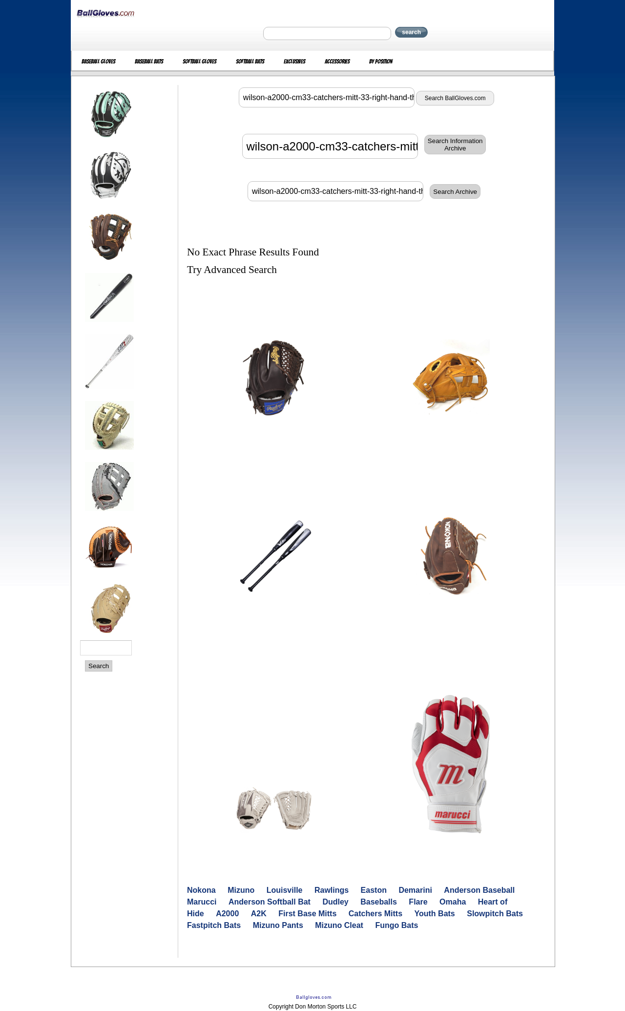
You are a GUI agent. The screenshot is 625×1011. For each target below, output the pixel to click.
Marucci (201, 902)
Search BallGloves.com (455, 98)
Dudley (335, 902)
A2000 (227, 913)
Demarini (415, 890)
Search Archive (455, 191)
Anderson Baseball (479, 890)
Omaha (452, 902)
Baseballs (378, 902)
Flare (418, 902)
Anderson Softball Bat (270, 902)
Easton (374, 890)
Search (98, 666)
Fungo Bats (396, 925)
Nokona (201, 890)
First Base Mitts (307, 913)
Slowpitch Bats (495, 913)
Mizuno (241, 890)
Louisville (285, 890)
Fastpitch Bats (214, 925)
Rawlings (331, 890)
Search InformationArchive (455, 144)
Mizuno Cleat (339, 925)
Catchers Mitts (375, 913)
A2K (259, 913)
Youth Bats (435, 913)
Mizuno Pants (278, 925)
